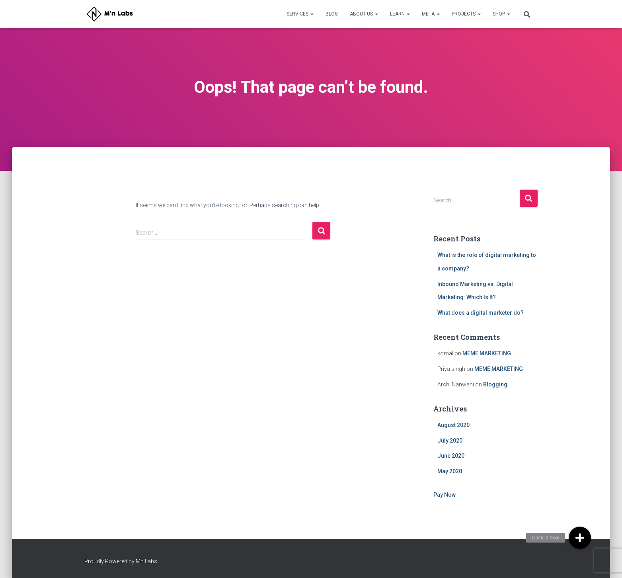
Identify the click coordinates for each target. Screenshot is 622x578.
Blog (332, 14)
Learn (400, 14)
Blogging (495, 384)
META (431, 14)
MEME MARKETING (486, 353)
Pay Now (444, 495)
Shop (501, 14)
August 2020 (453, 425)
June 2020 (450, 456)
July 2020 (449, 440)
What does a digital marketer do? (480, 313)
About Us (364, 14)
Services (300, 14)
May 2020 (449, 471)
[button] (579, 537)
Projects (466, 14)
